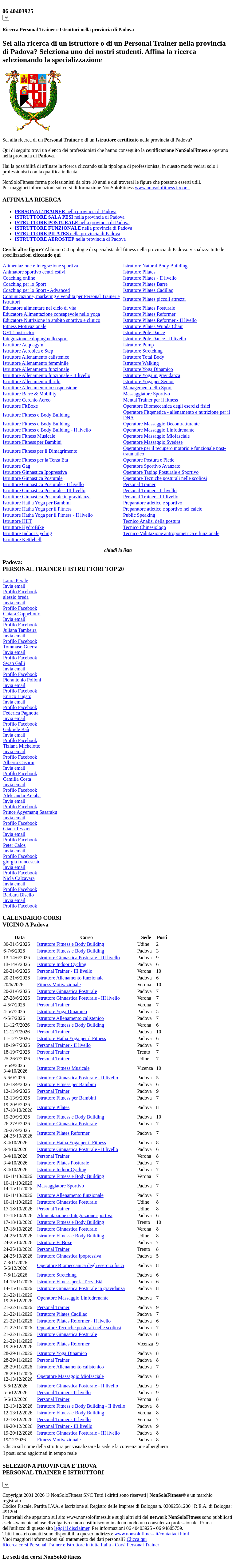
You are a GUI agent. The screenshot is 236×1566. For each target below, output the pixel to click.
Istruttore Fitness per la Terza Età (35, 459)
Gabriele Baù (16, 729)
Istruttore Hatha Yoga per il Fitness (37, 508)
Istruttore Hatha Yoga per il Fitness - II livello (48, 515)
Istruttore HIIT (17, 521)
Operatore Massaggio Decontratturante (161, 423)
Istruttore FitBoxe (20, 406)
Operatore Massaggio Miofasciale (156, 436)
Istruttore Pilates (139, 271)
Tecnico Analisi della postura (151, 521)
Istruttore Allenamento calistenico (36, 357)
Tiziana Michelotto (22, 746)
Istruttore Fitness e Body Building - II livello (47, 429)
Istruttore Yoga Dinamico (148, 369)
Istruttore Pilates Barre (145, 284)
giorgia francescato (22, 861)
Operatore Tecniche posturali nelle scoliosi (165, 478)
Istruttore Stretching (143, 350)
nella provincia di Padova (65, 211)
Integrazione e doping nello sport (35, 338)
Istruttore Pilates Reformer (149, 314)
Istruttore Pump (138, 344)
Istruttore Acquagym (23, 344)
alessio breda (16, 597)
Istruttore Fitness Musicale (29, 436)
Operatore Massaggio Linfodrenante (159, 429)
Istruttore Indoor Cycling (27, 533)
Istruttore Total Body (143, 357)
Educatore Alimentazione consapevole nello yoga (51, 314)
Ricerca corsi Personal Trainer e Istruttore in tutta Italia (56, 1544)
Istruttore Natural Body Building (155, 265)
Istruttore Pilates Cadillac (148, 290)
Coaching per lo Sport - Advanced (36, 290)
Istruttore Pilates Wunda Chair (153, 326)
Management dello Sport (147, 387)
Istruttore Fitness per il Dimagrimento (40, 451)
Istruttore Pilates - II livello (150, 278)
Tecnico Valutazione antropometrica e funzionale (171, 533)
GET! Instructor (18, 332)
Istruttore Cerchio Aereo (27, 399)
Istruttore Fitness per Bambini (32, 442)
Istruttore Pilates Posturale (149, 308)
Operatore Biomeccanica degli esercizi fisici (166, 406)
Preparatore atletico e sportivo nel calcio (163, 508)
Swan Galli (14, 663)
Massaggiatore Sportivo (146, 393)
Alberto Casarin (18, 762)
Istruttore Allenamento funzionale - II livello (46, 375)
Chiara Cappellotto (21, 613)
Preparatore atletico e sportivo (152, 502)
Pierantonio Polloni (22, 679)
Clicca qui (137, 1539)
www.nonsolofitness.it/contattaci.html (151, 1533)
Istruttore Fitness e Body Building (36, 414)
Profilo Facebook (20, 591)
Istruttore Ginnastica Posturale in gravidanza (46, 496)
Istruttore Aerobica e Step (28, 350)
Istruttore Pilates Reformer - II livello (160, 320)
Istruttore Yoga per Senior (148, 381)
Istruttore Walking (141, 363)
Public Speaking (139, 515)
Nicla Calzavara (19, 878)
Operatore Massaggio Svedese (153, 442)
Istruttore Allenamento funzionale (36, 369)
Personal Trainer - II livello (150, 490)
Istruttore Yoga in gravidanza (151, 375)
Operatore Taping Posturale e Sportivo (161, 472)
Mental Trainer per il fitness (150, 399)
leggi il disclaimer (71, 1528)
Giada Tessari (16, 828)
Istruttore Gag (16, 466)
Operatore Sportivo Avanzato (151, 466)
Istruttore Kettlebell (22, 539)
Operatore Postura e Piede (149, 459)
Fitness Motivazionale (24, 326)
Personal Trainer (139, 484)
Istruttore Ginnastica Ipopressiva (35, 472)
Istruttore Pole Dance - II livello (154, 338)
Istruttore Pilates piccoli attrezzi (154, 299)
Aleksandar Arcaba (22, 795)
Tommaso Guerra (20, 646)
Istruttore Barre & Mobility (30, 393)
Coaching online (19, 278)
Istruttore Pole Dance (144, 332)
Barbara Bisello (18, 894)
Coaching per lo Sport (24, 284)
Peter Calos (14, 845)
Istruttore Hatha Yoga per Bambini (37, 502)
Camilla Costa (17, 779)
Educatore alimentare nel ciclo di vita (39, 308)
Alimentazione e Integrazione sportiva (40, 265)
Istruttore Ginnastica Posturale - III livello (44, 490)
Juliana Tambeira (20, 630)
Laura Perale (15, 580)
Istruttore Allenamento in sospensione (40, 387)
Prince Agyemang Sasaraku (30, 812)
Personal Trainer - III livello (151, 496)
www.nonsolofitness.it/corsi (162, 187)
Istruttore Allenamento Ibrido (32, 381)
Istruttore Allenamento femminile (36, 363)
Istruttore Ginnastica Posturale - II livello (43, 484)
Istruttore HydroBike (23, 527)
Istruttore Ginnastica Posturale (33, 478)
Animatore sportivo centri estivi (34, 271)
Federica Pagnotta (20, 712)
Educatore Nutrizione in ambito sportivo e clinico (51, 320)
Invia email (14, 586)
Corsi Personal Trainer (137, 1544)
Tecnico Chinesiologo (144, 527)
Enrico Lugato (17, 696)
